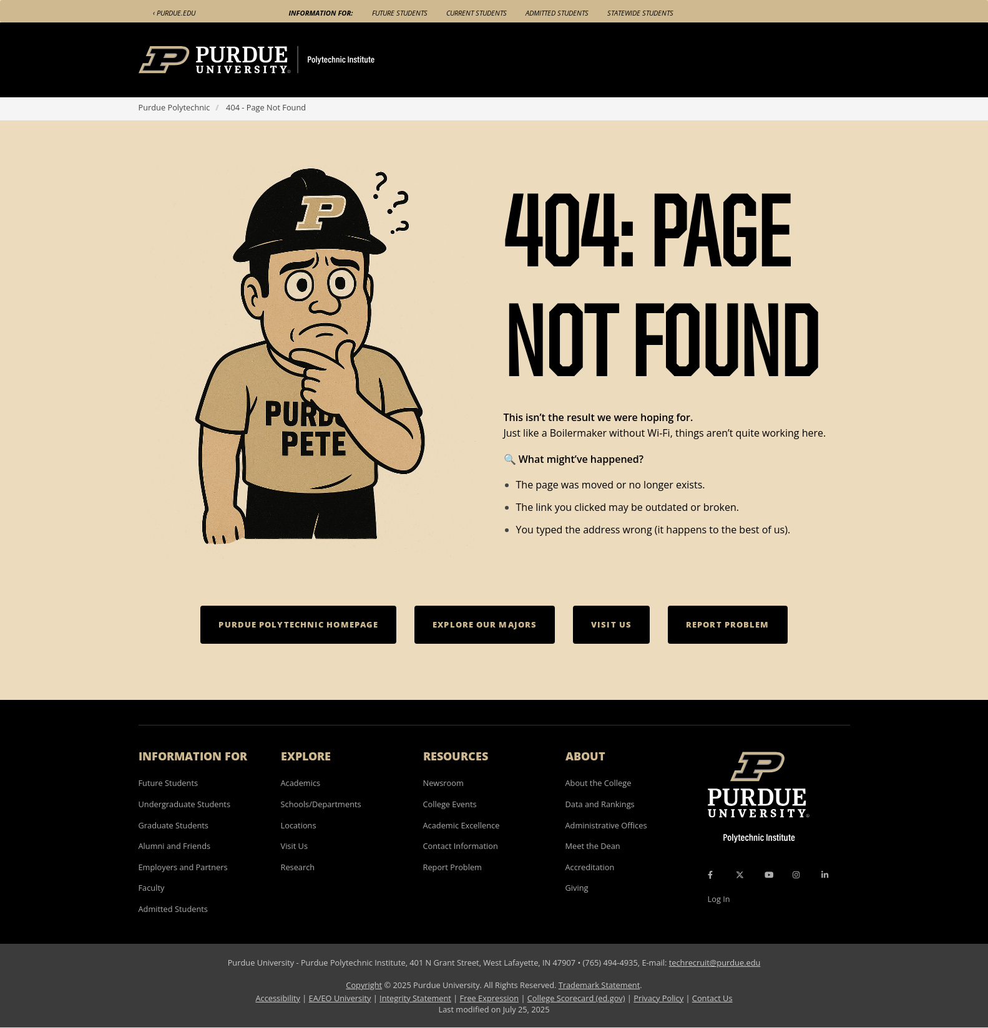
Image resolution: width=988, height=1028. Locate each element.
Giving (577, 887)
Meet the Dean (592, 845)
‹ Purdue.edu (174, 12)
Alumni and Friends (175, 845)
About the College (598, 782)
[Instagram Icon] (796, 874)
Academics (301, 782)
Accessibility (277, 998)
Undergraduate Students (185, 804)
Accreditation (590, 867)
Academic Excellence (461, 825)
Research (298, 867)
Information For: (321, 12)
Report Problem (452, 867)
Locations (298, 825)
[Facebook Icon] (710, 874)
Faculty (152, 887)
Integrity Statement (415, 998)
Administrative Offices (606, 825)
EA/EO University (340, 998)
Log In (719, 898)
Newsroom (443, 782)
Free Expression (489, 998)
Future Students (400, 12)
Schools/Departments (321, 804)
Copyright (364, 985)
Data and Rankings (600, 804)
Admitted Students (557, 12)
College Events (450, 804)
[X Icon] (741, 874)
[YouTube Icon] (769, 874)
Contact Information (460, 845)
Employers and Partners (183, 867)
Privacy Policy (658, 998)
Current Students (476, 12)
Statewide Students (640, 12)
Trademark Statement (599, 985)
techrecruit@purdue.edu (715, 962)
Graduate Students (173, 825)
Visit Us (294, 845)
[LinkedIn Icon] (824, 874)
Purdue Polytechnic (174, 107)
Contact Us (712, 998)
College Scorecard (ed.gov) (576, 998)
